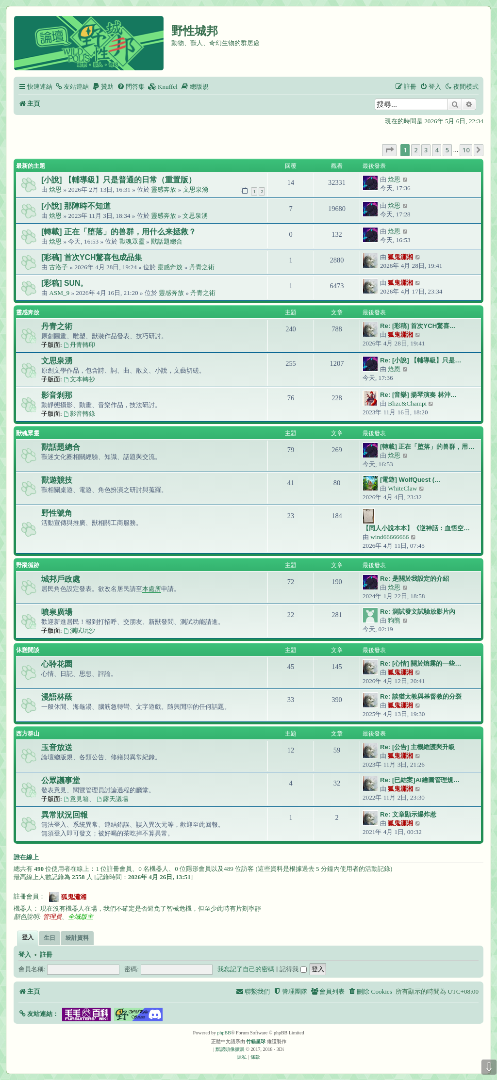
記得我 (293, 969)
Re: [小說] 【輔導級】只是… (421, 360)
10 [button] (466, 150)
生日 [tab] (49, 937)
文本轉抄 (79, 379)
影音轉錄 (79, 413)
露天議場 (112, 798)
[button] (389, 150)
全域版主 (80, 916)
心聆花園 (56, 664)
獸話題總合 (166, 241)
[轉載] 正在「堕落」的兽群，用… (427, 446)
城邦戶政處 (60, 579)
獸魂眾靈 (132, 241)
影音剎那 (56, 395)
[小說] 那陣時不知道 (76, 206)
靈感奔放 (163, 189)
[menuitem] (72, 87)
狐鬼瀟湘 (400, 257)
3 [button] (426, 150)
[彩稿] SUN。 (64, 283)
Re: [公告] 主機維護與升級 (417, 747)
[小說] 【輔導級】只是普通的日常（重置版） (118, 180)
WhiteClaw (402, 488)
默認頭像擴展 (230, 1049)
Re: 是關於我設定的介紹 (414, 578)
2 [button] (415, 150)
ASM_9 (59, 292)
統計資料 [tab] (77, 937)
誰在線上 (26, 857)
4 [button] (436, 150)
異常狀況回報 (64, 815)
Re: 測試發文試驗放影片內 (417, 611)
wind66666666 (389, 536)
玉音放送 (56, 747)
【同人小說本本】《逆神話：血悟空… (416, 528)
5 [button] (447, 150)
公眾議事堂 (60, 780)
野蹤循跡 (27, 565)
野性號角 (56, 513)
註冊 (46, 954)
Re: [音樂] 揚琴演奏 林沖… (418, 394)
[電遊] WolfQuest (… (410, 479)
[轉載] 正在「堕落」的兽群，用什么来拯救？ (118, 232)
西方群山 (27, 733)
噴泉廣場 (56, 612)
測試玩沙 (79, 630)
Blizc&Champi (407, 403)
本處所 (151, 588)
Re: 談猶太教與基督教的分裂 (421, 696)
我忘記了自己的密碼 (245, 969)
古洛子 (58, 267)
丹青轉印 (79, 344)
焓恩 (55, 189)
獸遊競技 (56, 480)
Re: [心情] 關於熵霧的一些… (421, 663)
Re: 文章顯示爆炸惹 (408, 814)
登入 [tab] (27, 937)
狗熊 (394, 620)
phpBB (224, 1032)
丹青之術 (202, 267)
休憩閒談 (27, 650)
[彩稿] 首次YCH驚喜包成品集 (91, 257)
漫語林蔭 (56, 697)
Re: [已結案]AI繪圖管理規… (420, 780)
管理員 (52, 916)
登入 (24, 954)
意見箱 (76, 798)
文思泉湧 (195, 189)
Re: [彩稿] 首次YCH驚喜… (418, 325)
